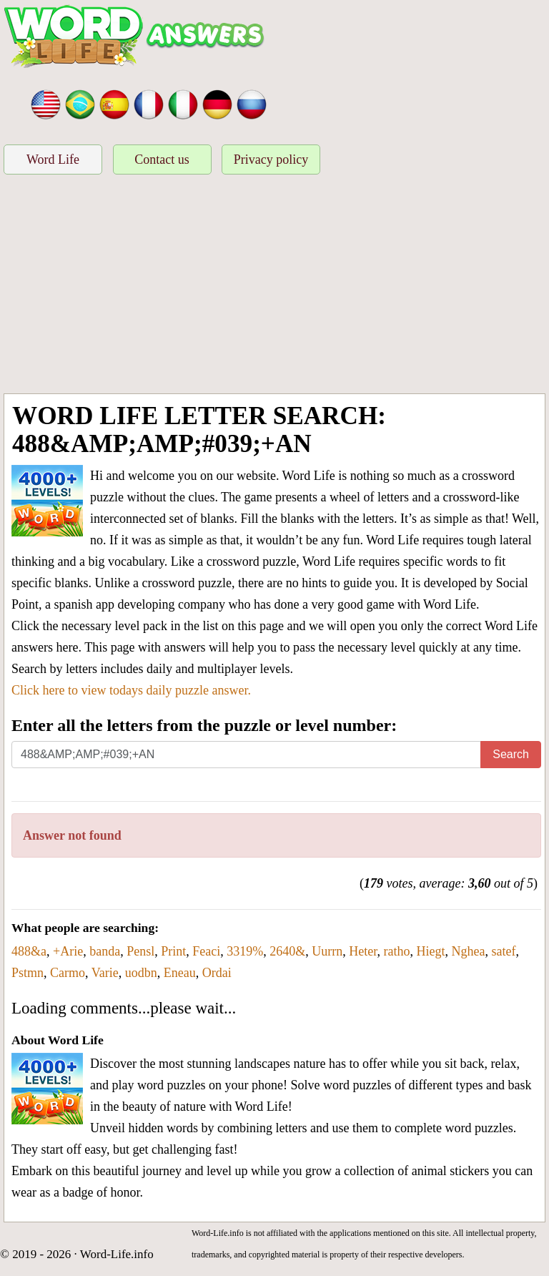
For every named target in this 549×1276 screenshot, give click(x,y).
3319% (245, 951)
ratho (396, 951)
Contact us (161, 159)
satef (503, 951)
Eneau (180, 973)
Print (173, 951)
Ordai (217, 973)
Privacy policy (271, 159)
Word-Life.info (117, 1254)
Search (511, 754)
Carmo (67, 973)
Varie (105, 973)
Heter (363, 951)
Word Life (52, 159)
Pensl (140, 951)
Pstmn (27, 973)
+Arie (68, 951)
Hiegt (430, 951)
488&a (28, 951)
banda (104, 951)
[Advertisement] (274, 286)
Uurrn (327, 951)
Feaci (206, 951)
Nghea (468, 951)
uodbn (141, 973)
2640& (287, 951)
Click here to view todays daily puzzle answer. (131, 690)
